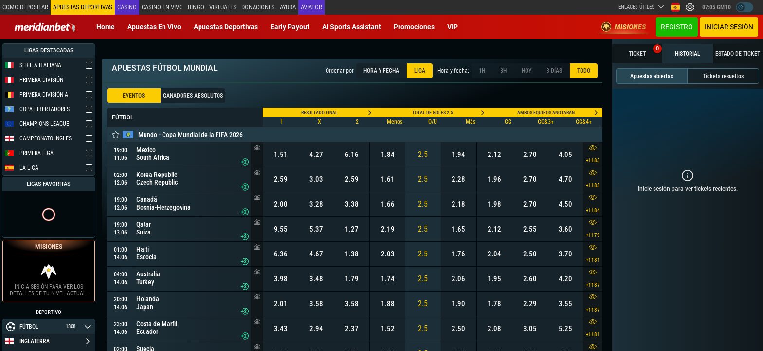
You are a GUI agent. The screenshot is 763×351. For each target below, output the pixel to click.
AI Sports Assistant (351, 27)
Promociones (414, 27)
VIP (452, 27)
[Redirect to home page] (46, 27)
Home (105, 27)
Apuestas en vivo (154, 27)
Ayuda (288, 7)
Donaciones (258, 7)
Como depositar (25, 7)
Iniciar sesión (729, 27)
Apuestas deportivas (226, 27)
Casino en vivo (162, 7)
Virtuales (222, 7)
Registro (677, 27)
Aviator (311, 7)
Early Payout (290, 27)
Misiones (623, 27)
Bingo (196, 7)
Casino (127, 7)
